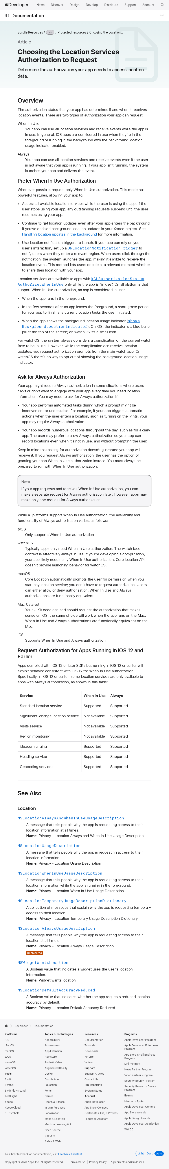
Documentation (27, 15)
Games (49, 1096)
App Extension (53, 1051)
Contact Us (91, 1079)
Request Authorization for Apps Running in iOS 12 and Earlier (80, 653)
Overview (30, 100)
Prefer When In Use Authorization (57, 181)
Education (51, 1085)
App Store (51, 1056)
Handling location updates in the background (59, 234)
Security (50, 1135)
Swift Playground (15, 1090)
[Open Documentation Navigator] (7, 15)
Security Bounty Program (139, 1080)
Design (49, 1073)
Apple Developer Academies (141, 1123)
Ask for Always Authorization (51, 377)
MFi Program (132, 1063)
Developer (21, 1026)
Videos (88, 1062)
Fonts (48, 1090)
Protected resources (72, 32)
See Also (30, 793)
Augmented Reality (56, 1068)
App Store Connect (96, 1107)
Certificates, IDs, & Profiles (101, 1113)
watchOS (10, 1068)
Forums (89, 1056)
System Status (93, 1090)
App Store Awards (135, 1112)
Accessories (52, 1045)
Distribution (52, 1079)
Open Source (53, 1130)
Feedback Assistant (96, 1118)
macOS (9, 1051)
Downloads (91, 1051)
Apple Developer (94, 1101)
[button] (162, 5)
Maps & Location (55, 1118)
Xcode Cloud (12, 1107)
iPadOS (9, 1045)
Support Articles (94, 1073)
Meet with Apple (133, 1101)
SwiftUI (9, 1085)
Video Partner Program (138, 1075)
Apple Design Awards (137, 1118)
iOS (7, 1040)
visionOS (10, 1062)
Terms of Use (77, 1162)
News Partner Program (138, 1069)
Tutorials (89, 1045)
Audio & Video (53, 1062)
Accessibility (52, 1040)
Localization (52, 1113)
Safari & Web (53, 1141)
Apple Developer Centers (139, 1106)
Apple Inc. (34, 1162)
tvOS (8, 1056)
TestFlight (11, 1096)
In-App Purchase (55, 1107)
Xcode (9, 1101)
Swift (8, 1079)
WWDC (129, 1129)
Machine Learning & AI (58, 1124)
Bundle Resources (30, 32)
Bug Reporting (93, 1085)
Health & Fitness (54, 1101)
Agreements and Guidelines (127, 1162)
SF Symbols (12, 1113)
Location (27, 808)
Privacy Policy (98, 1162)
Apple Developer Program (140, 1040)
